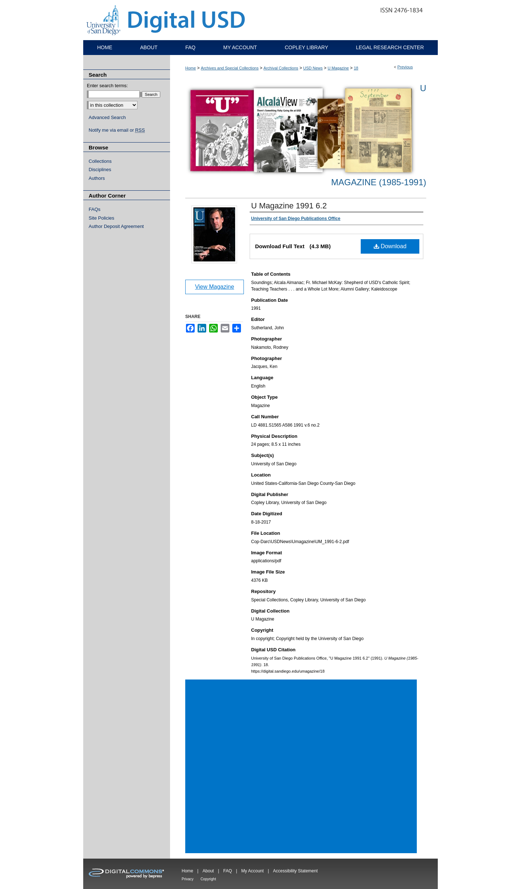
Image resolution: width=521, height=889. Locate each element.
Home (190, 68)
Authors (97, 178)
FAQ (227, 870)
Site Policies (101, 218)
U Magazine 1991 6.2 (289, 205)
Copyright (208, 879)
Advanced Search (107, 117)
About (208, 870)
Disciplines (100, 169)
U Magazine (338, 68)
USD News (313, 68)
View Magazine (214, 287)
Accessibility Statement (295, 870)
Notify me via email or (117, 130)
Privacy (188, 879)
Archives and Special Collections (230, 68)
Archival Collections (280, 68)
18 (356, 68)
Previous (405, 67)
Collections (100, 161)
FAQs (95, 209)
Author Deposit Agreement (116, 226)
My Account (252, 870)
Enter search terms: (107, 85)
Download (390, 246)
